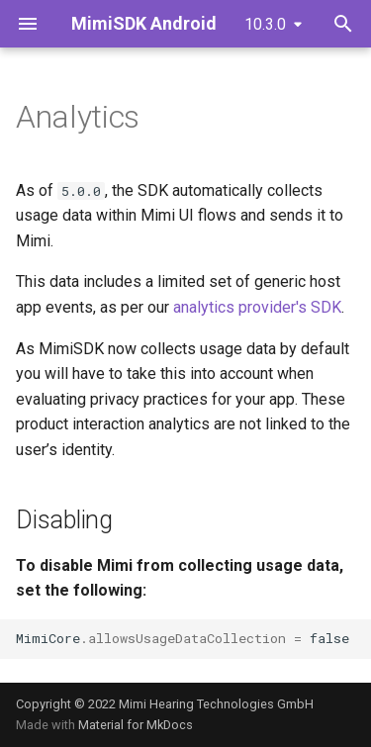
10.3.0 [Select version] (265, 24)
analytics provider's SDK (257, 307)
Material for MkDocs (135, 724)
